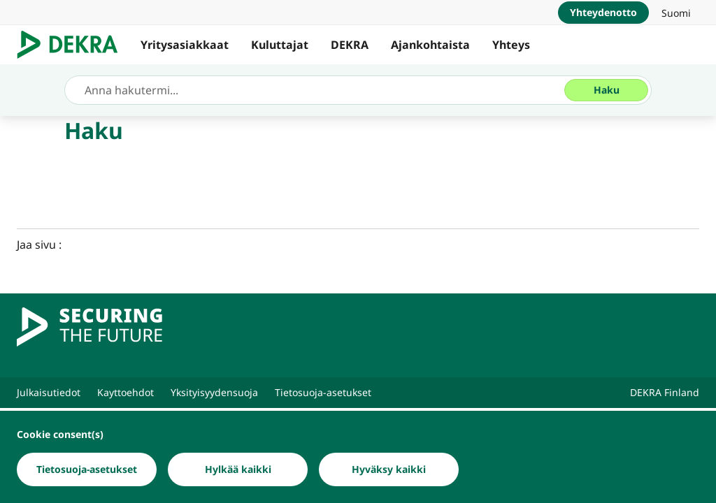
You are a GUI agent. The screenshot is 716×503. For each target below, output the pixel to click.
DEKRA (349, 44)
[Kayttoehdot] (125, 393)
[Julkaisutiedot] (48, 393)
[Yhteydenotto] (603, 12)
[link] (676, 12)
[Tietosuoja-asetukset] (87, 469)
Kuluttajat (279, 44)
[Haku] (606, 90)
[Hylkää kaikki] (238, 469)
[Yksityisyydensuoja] (214, 393)
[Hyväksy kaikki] (389, 469)
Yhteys (511, 44)
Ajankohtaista (430, 44)
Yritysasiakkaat (185, 44)
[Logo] (73, 44)
